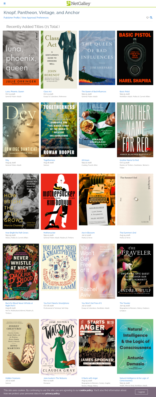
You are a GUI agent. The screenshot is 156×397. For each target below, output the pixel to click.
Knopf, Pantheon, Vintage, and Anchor (42, 12)
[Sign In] (4, 3)
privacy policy (52, 393)
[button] (147, 18)
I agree (141, 392)
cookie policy (86, 390)
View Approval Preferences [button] (35, 17)
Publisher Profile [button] (12, 17)
